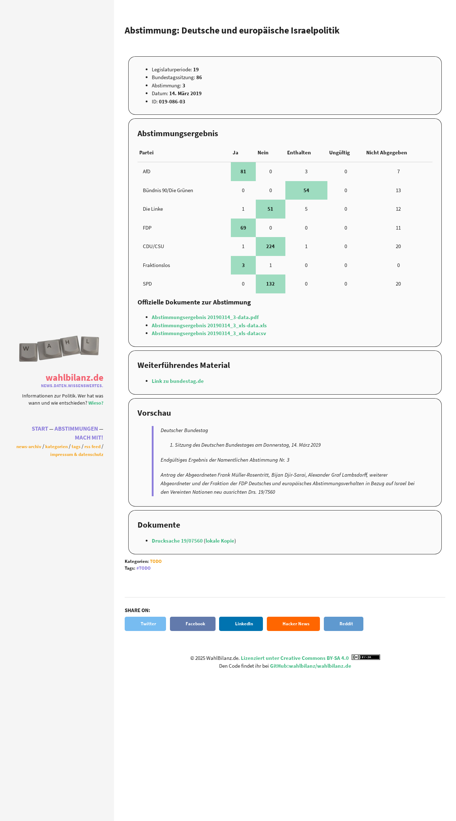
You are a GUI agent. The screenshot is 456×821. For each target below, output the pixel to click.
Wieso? (95, 403)
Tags (76, 446)
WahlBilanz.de (74, 377)
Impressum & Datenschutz (76, 454)
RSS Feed (92, 446)
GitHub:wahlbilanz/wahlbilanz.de (310, 665)
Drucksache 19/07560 (178, 540)
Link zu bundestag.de (178, 381)
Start (40, 428)
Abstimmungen (76, 428)
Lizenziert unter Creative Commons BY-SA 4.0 (310, 658)
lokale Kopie (220, 540)
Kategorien (56, 446)
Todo (156, 561)
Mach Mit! (89, 437)
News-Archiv (28, 446)
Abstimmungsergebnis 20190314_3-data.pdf (205, 317)
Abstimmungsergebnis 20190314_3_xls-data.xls (209, 325)
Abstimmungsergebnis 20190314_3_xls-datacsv (209, 333)
